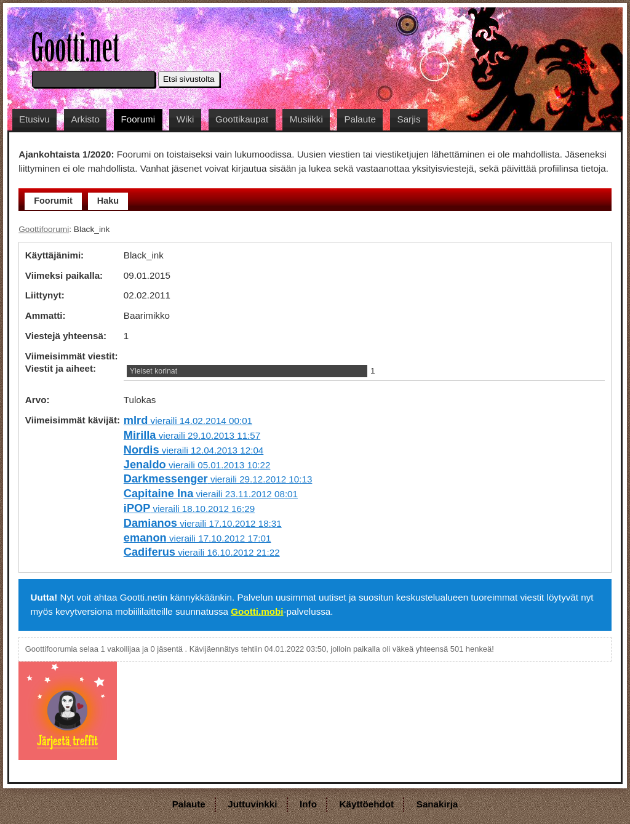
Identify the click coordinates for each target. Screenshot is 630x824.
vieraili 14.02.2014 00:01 (188, 420)
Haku (108, 201)
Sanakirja (437, 804)
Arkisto (85, 119)
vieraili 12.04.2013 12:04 (193, 450)
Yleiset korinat (153, 371)
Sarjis (409, 119)
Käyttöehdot (367, 804)
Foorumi (138, 119)
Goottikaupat (241, 119)
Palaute (360, 119)
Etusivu (34, 119)
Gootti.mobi (257, 611)
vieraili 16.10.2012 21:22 (202, 552)
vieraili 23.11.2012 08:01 (211, 494)
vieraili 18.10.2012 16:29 (189, 508)
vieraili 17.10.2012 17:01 (197, 538)
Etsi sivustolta (189, 79)
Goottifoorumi (43, 229)
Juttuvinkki (252, 804)
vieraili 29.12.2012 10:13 (218, 479)
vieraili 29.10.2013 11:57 (192, 435)
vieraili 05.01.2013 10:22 (197, 465)
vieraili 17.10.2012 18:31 (203, 523)
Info (308, 804)
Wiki (185, 119)
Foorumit (53, 201)
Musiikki (306, 119)
